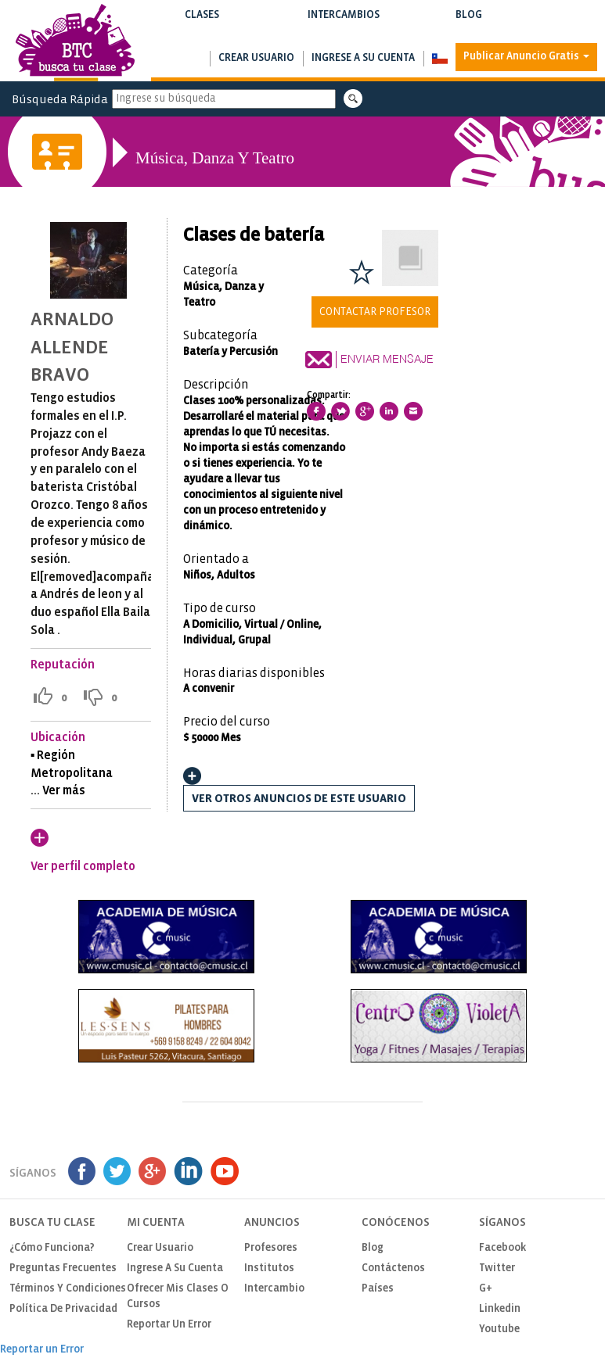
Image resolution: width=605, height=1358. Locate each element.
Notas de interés (468, 31)
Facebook (502, 1248)
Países (378, 1289)
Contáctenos (393, 1268)
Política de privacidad (63, 1309)
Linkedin (499, 1309)
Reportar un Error (169, 1325)
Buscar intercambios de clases (343, 31)
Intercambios (343, 24)
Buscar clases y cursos (202, 31)
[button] (439, 58)
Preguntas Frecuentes (63, 1268)
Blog (468, 24)
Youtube (499, 1329)
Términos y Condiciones (67, 1289)
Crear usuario (256, 58)
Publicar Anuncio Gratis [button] (526, 57)
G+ (485, 1289)
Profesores (270, 1248)
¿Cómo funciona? (52, 1248)
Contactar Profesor (374, 312)
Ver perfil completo (83, 866)
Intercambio (274, 1289)
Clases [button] (202, 24)
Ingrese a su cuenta (363, 58)
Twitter (497, 1268)
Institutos (269, 1268)
